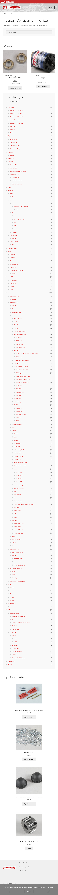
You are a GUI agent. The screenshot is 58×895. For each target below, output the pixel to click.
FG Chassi (19, 341)
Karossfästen (15, 177)
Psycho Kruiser (18, 501)
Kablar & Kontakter (17, 651)
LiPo (15, 639)
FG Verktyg (19, 421)
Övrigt (9, 251)
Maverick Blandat (19, 523)
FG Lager (16, 363)
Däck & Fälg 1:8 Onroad (16, 117)
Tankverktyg (15, 629)
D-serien (16, 437)
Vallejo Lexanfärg (15, 149)
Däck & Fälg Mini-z (15, 120)
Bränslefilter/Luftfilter (18, 616)
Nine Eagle (15, 578)
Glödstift (14, 626)
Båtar (11, 193)
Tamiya (14, 542)
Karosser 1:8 (13, 168)
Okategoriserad (12, 248)
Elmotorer (15, 645)
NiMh (15, 642)
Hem (6, 14)
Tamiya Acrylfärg (14, 142)
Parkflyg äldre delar (19, 565)
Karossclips (13, 254)
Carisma (14, 309)
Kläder (9, 187)
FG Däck (16, 322)
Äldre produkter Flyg (17, 552)
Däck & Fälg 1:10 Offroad (16, 110)
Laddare (14, 655)
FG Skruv (18, 418)
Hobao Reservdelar (17, 424)
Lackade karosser (17, 181)
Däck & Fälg (11, 107)
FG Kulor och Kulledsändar (21, 360)
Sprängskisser (12, 603)
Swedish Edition (16, 539)
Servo (11, 289)
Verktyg (10, 664)
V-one (15, 517)
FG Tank (18, 395)
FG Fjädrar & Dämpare (20, 331)
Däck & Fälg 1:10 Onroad (16, 113)
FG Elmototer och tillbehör (24, 376)
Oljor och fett (14, 264)
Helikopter (11, 158)
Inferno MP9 (17, 459)
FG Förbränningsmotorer (23, 379)
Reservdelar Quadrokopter (17, 581)
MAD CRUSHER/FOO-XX (20, 485)
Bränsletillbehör (14, 613)
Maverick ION (17, 526)
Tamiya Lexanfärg (15, 145)
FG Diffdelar (17, 325)
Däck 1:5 (12, 133)
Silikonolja (13, 267)
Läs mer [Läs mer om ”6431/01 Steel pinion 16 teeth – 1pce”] (29, 848)
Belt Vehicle (15, 245)
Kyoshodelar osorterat (20, 462)
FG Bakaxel (19, 338)
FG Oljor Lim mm (21, 414)
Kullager (12, 257)
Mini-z (16, 229)
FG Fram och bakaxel (20, 334)
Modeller (10, 190)
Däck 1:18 (12, 129)
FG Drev (16, 328)
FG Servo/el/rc (18, 402)
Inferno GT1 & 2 (18, 456)
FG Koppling (19, 386)
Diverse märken (16, 312)
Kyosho (12, 155)
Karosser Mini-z (14, 174)
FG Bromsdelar (18, 318)
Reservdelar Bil (14, 302)
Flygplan (10, 152)
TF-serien (16, 507)
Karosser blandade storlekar (18, 171)
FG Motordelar (20, 392)
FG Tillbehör (17, 405)
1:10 (15, 216)
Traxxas (14, 546)
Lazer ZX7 (19, 482)
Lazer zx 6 (19, 472)
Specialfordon (14, 241)
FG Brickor (19, 408)
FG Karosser (19, 357)
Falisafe (14, 619)
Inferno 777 (17, 453)
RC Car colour (13, 139)
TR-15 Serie (17, 510)
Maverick (14, 232)
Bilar (11, 200)
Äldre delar (17, 434)
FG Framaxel (19, 344)
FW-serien (17, 446)
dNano (16, 440)
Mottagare (13, 283)
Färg (9, 136)
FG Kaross (17, 350)
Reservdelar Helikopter (16, 568)
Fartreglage (15, 648)
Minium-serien (18, 562)
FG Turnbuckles (20, 347)
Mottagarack (13, 280)
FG (12, 203)
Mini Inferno (17, 494)
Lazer (15, 469)
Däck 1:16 (12, 126)
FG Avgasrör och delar (22, 370)
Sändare (12, 286)
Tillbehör (10, 610)
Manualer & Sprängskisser (21, 206)
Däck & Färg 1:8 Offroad (16, 123)
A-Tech (14, 305)
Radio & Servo (11, 277)
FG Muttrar (19, 411)
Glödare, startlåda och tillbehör (21, 623)
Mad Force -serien (19, 488)
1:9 (15, 225)
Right (13, 536)
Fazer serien (17, 443)
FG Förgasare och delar (22, 382)
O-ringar (12, 261)
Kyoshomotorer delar (20, 466)
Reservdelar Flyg (14, 549)
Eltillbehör (13, 632)
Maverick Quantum (19, 530)
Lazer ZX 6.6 (19, 475)
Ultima (16, 514)
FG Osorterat (17, 398)
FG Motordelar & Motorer (21, 366)
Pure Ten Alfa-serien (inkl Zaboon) (23, 504)
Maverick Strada (18, 533)
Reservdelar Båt (14, 296)
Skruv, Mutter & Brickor (16, 270)
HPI (13, 427)
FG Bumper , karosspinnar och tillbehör (27, 354)
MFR (15, 491)
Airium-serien (18, 558)
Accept (29, 891)
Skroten (10, 584)
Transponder (11, 661)
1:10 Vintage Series (19, 219)
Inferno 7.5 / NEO (19, 450)
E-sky (13, 571)
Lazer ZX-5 (19, 478)
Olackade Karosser (17, 184)
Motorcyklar (13, 235)
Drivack (14, 635)
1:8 (15, 222)
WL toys (12, 600)
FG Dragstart (20, 373)
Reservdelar (11, 293)
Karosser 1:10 (13, 165)
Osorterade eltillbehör (18, 658)
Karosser (10, 161)
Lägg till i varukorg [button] (15, 88)
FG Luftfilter (19, 389)
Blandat (12, 587)
